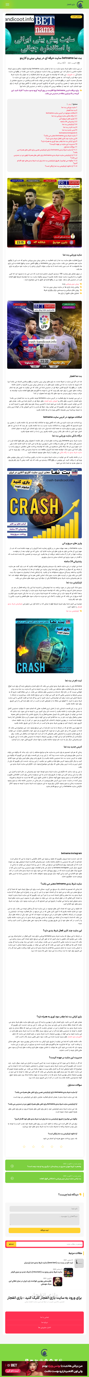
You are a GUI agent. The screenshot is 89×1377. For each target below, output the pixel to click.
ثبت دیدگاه (44, 1230)
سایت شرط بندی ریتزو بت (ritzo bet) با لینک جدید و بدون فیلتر (36, 1272)
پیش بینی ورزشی (72, 284)
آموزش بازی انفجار (51, 401)
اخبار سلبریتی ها (44, 1327)
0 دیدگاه (61, 63)
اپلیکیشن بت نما (72, 611)
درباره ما (44, 1322)
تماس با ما (44, 1317)
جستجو (11, 1244)
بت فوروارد (71, 74)
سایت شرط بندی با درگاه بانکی (71, 452)
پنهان (69, 104)
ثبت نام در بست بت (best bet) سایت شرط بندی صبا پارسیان (48, 1262)
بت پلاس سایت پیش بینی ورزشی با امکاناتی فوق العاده (60, 1178)
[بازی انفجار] (80, 5)
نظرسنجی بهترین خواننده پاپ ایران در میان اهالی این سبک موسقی (30, 1283)
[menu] (7, 4)
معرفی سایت (76, 17)
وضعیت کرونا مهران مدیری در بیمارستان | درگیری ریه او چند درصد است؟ (54, 1166)
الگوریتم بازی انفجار (75, 1037)
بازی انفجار (68, 5)
